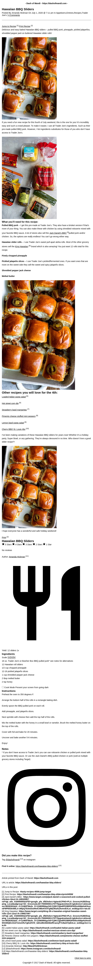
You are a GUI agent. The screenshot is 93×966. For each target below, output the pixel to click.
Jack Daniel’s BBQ (58, 233)
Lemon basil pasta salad (13, 423)
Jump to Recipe (9, 26)
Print (4, 537)
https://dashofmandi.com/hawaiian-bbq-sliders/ (37, 866)
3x (14, 657)
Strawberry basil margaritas (14, 410)
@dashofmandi (12, 859)
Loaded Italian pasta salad (14, 397)
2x (12, 657)
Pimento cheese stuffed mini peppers (19, 416)
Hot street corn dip (10, 403)
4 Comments (14, 15)
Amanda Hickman (17, 556)
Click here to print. (83, 958)
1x (9, 657)
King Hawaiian (21, 246)
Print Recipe (24, 26)
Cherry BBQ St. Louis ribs (13, 429)
